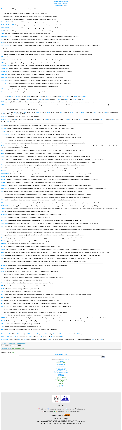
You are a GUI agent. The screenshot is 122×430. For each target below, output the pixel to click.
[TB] (59, 3)
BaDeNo (61, 382)
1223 (66, 96)
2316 (78, 334)
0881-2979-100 (47, 423)
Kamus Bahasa (61, 366)
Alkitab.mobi (61, 374)
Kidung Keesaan (61, 368)
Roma (59, 5)
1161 (47, 96)
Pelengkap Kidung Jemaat (61, 372)
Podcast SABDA (60, 411)
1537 (28, 96)
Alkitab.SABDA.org (61, 377)
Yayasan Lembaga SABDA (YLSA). (55, 420)
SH (63, 359)
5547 (84, 96)
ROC (69, 359)
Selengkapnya (80, 409)
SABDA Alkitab (48, 411)
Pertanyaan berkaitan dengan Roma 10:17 (15, 343)
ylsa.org (72, 423)
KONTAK (54, 415)
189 (40, 96)
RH (66, 359)
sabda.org (78, 423)
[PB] (66, 3)
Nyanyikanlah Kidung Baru (61, 371)
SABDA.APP (61, 380)
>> (66, 5)
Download (61, 361)
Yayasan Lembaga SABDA (56, 409)
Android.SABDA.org (61, 379)
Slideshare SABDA (74, 411)
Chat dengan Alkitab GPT (18, 348)
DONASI (67, 415)
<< (56, 5)
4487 (75, 96)
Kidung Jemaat (61, 369)
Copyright (61, 375)
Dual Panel (61, 387)
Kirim (19, 345)
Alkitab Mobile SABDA (61, 1)
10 (62, 5)
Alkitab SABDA (13, 350)
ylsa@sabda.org (61, 423)
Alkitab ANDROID (61, 362)
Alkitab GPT (14, 352)
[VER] (55, 3)
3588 (24, 112)
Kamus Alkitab (61, 364)
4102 (17, 96)
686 (10, 96)
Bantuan (61, 385)
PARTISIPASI (60, 415)
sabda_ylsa (42, 409)
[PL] (63, 3)
